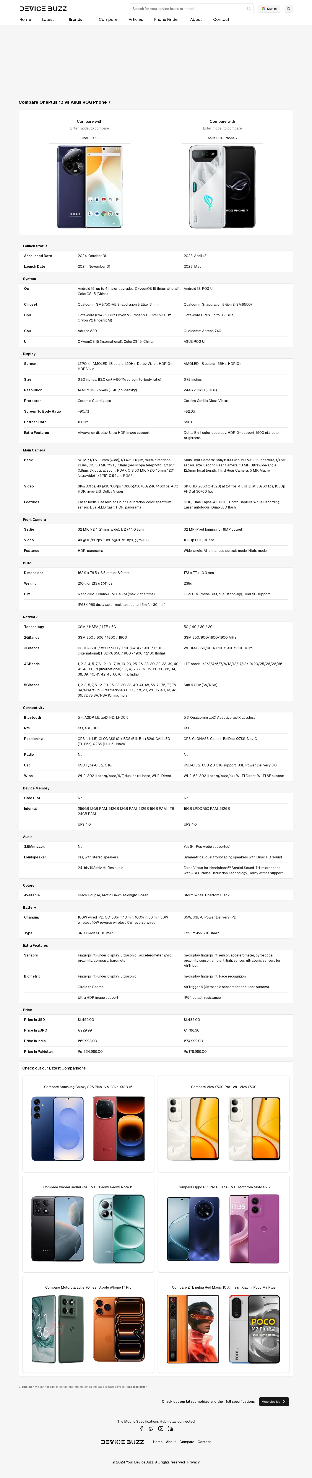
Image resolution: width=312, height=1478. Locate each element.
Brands (77, 19)
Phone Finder (166, 19)
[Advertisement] (156, 58)
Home (25, 19)
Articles (136, 19)
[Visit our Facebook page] (141, 1428)
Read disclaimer (136, 1387)
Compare (108, 19)
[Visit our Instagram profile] (160, 1428)
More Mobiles (274, 1401)
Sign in (269, 9)
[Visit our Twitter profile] (151, 1428)
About (196, 19)
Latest (48, 19)
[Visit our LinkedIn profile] (170, 1428)
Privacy (193, 1462)
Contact (221, 19)
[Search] (191, 8)
